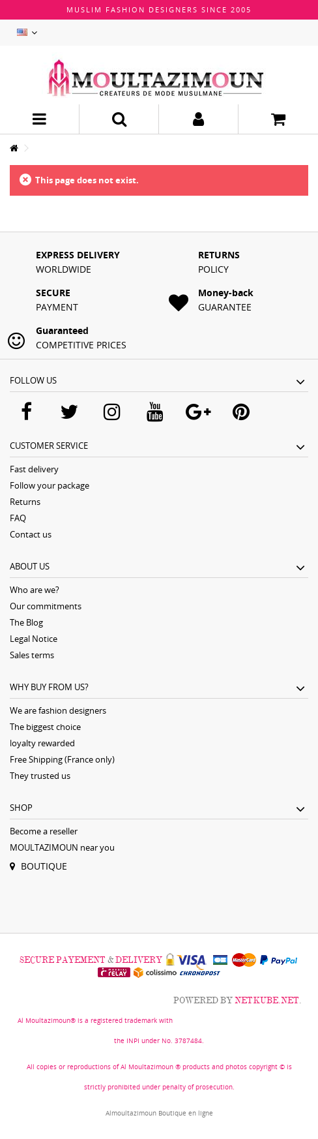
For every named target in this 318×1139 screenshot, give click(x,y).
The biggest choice (45, 727)
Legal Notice (33, 639)
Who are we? (34, 590)
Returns (25, 502)
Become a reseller (44, 831)
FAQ (18, 518)
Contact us (30, 534)
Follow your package (49, 485)
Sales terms (32, 655)
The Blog (26, 622)
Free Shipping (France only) (62, 759)
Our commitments (45, 606)
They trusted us (40, 776)
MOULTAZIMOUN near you (62, 847)
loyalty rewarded (42, 743)
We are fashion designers (58, 710)
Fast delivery (34, 469)
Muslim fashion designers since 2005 (159, 9)
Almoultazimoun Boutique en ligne (159, 1112)
